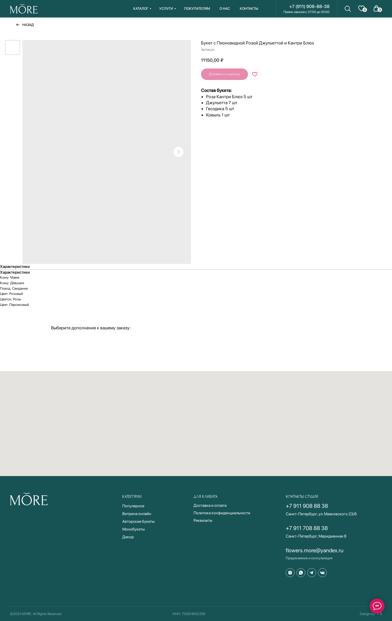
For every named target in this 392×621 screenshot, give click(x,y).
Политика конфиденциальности (222, 513)
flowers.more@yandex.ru (315, 550)
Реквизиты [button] (203, 520)
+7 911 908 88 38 (307, 506)
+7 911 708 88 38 (307, 528)
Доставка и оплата (210, 505)
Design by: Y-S (371, 614)
